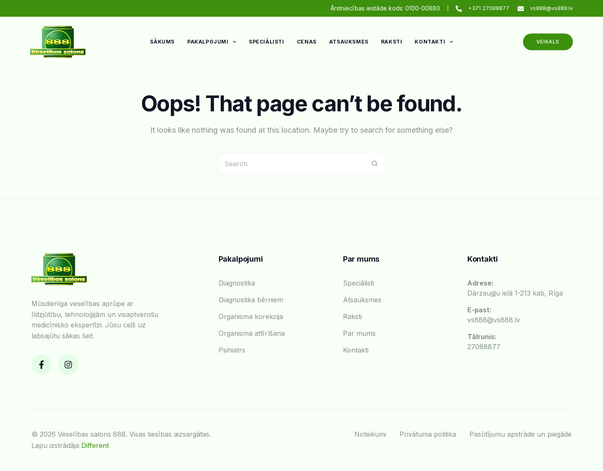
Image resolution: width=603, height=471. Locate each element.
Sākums (162, 42)
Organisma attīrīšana (252, 333)
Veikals (547, 42)
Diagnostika (237, 283)
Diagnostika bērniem (251, 300)
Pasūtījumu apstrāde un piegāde (520, 434)
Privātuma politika (427, 434)
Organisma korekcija (251, 316)
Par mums (359, 333)
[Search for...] (291, 163)
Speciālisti (266, 42)
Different (95, 445)
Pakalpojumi (213, 42)
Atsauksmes (348, 42)
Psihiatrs (232, 350)
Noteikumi (370, 434)
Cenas (307, 42)
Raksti (391, 42)
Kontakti (435, 42)
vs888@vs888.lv (551, 8)
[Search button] (374, 163)
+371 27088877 (488, 8)
